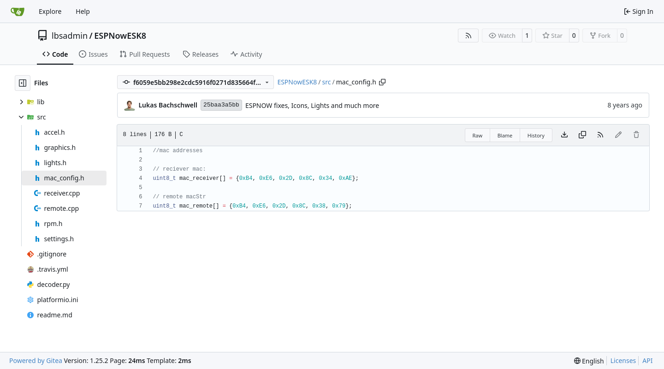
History (536, 135)
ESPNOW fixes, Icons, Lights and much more (312, 105)
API (647, 360)
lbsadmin (70, 35)
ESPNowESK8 (120, 35)
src (326, 81)
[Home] (17, 11)
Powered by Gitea (35, 360)
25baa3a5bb (221, 104)
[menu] (589, 361)
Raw (478, 135)
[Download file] (564, 135)
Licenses (623, 360)
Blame (505, 135)
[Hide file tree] (22, 83)
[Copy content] (582, 135)
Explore (50, 11)
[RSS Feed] (468, 35)
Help (83, 11)
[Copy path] (382, 82)
